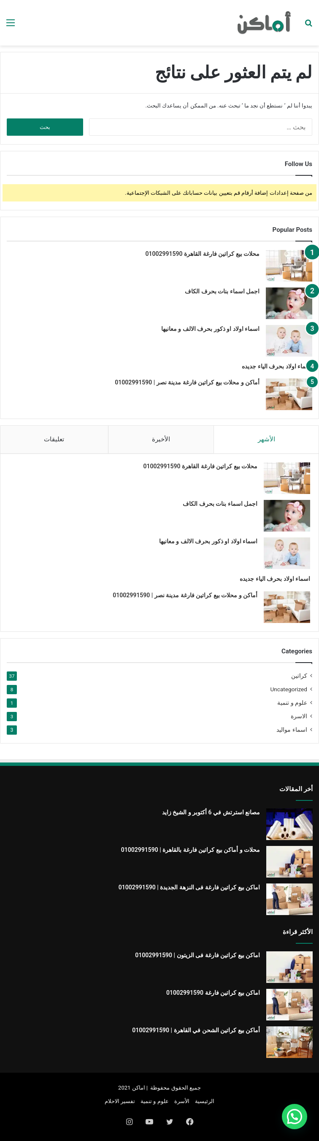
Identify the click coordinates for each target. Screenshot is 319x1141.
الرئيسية (204, 1101)
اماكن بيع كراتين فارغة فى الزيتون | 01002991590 (197, 955)
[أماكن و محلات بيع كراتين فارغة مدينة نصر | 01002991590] (289, 394)
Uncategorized (288, 689)
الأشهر (266, 439)
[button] (294, 1116)
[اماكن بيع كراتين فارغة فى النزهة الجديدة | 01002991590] (289, 899)
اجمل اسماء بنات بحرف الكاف (222, 291)
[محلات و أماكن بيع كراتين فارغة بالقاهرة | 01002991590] (289, 862)
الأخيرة (161, 439)
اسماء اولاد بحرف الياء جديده (277, 366)
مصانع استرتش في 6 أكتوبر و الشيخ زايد (211, 812)
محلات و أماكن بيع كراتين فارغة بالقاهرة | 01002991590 (190, 849)
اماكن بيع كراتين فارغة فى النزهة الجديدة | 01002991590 (189, 887)
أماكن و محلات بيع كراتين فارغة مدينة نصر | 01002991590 (187, 382)
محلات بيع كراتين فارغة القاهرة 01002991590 (203, 253)
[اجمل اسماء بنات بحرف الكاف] (289, 303)
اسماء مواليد (291, 729)
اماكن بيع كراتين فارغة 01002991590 (213, 992)
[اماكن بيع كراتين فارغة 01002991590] (289, 1004)
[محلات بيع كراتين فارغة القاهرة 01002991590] (289, 266)
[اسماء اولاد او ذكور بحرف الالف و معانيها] (289, 341)
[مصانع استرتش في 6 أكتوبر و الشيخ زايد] (289, 824)
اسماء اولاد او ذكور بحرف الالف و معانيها (210, 328)
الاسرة (299, 716)
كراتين (299, 675)
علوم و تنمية (292, 702)
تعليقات (54, 439)
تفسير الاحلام (120, 1101)
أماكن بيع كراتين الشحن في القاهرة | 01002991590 (196, 1030)
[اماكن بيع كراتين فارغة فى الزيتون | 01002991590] (289, 967)
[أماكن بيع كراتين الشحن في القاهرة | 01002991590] (289, 1042)
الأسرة (181, 1101)
